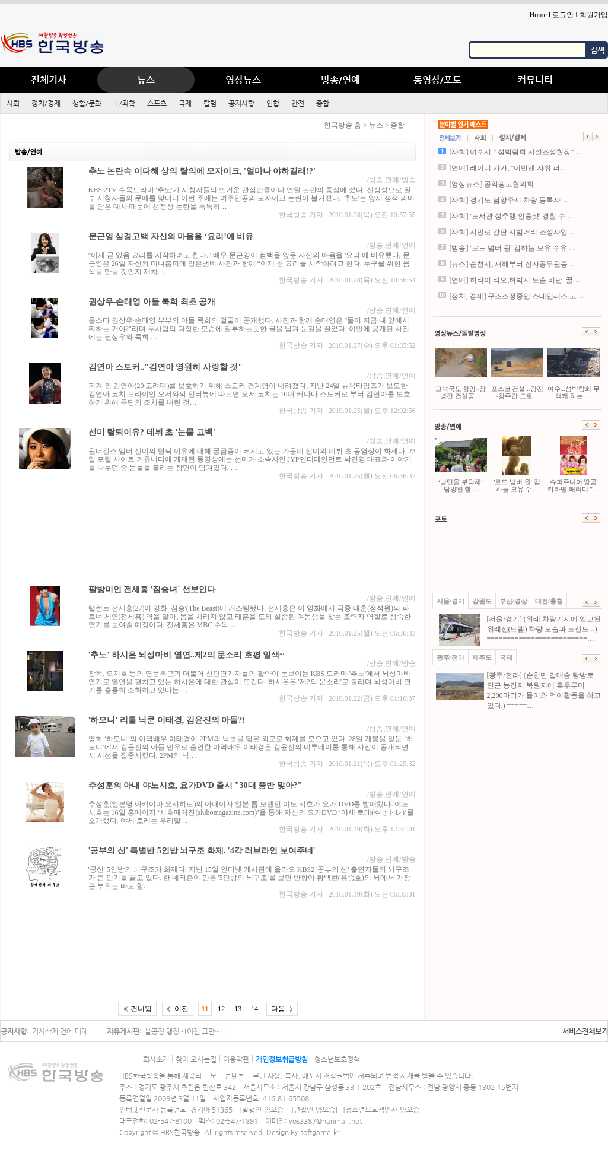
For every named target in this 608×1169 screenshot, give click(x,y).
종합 (322, 103)
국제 (185, 103)
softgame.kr (319, 1132)
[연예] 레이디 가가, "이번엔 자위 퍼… (509, 168)
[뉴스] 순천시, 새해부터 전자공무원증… (512, 264)
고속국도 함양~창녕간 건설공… (461, 371)
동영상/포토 (437, 79)
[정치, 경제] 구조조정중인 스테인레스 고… (517, 296)
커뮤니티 (535, 79)
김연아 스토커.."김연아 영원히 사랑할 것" (165, 367)
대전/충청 (549, 601)
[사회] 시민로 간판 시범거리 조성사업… (512, 232)
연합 (272, 103)
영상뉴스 (243, 79)
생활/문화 (86, 103)
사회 (13, 103)
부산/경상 (513, 601)
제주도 (482, 657)
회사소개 (156, 1059)
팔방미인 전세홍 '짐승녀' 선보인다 (151, 589)
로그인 (563, 15)
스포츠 (157, 103)
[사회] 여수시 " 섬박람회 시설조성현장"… (515, 152)
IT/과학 (124, 103)
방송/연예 (340, 79)
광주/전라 (450, 657)
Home (537, 15)
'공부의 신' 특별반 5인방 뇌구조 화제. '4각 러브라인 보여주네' (202, 850)
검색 (597, 50)
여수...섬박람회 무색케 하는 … (573, 371)
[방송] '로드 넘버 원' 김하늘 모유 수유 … (513, 248)
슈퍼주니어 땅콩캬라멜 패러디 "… (573, 464)
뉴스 (146, 79)
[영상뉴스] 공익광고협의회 (492, 184)
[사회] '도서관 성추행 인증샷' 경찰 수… (511, 216)
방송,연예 (384, 180)
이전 (181, 1009)
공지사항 (241, 103)
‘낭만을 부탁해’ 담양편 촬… (461, 464)
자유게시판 (123, 1031)
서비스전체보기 (585, 1031)
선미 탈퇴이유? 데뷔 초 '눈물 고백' (151, 432)
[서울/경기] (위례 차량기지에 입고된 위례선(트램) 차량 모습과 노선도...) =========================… (518, 628)
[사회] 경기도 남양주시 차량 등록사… (509, 200)
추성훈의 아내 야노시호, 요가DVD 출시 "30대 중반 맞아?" (195, 785)
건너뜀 (141, 1009)
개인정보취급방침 (282, 1059)
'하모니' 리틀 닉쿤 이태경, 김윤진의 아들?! (166, 720)
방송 (409, 180)
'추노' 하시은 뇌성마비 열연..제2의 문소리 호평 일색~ (186, 654)
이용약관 (236, 1059)
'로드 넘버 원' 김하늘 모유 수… (517, 464)
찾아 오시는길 (196, 1059)
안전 (297, 103)
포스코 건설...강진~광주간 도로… (517, 371)
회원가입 (594, 15)
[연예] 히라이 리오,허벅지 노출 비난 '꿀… (515, 280)
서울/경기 (450, 601)
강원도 (482, 601)
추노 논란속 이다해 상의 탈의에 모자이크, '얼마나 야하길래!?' (202, 171)
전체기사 (48, 79)
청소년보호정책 (337, 1059)
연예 (409, 245)
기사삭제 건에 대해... (63, 1031)
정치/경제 (46, 103)
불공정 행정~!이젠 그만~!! (185, 1031)
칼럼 (210, 103)
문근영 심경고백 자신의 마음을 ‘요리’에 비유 (171, 236)
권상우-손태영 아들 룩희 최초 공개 (152, 301)
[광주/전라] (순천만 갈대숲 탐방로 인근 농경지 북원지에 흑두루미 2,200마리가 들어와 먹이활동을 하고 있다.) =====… (518, 690)
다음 (278, 1009)
